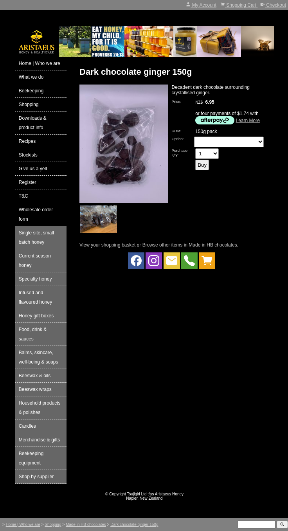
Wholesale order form (36, 214)
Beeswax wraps (35, 389)
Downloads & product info (33, 122)
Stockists (28, 155)
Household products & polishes (40, 407)
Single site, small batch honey (36, 237)
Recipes (27, 141)
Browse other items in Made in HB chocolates (189, 245)
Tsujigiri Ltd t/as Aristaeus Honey (155, 494)
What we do (31, 77)
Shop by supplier (36, 476)
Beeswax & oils (34, 375)
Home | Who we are (39, 63)
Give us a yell (33, 168)
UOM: (177, 131)
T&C (23, 196)
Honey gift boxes (36, 316)
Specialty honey (35, 279)
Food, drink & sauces (33, 334)
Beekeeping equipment (31, 458)
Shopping (29, 104)
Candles (27, 426)
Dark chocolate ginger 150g (134, 524)
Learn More (248, 120)
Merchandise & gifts (39, 440)
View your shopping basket (107, 245)
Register (27, 182)
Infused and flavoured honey (35, 297)
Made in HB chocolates (86, 524)
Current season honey (35, 260)
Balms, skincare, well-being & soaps (38, 357)
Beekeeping (31, 91)
